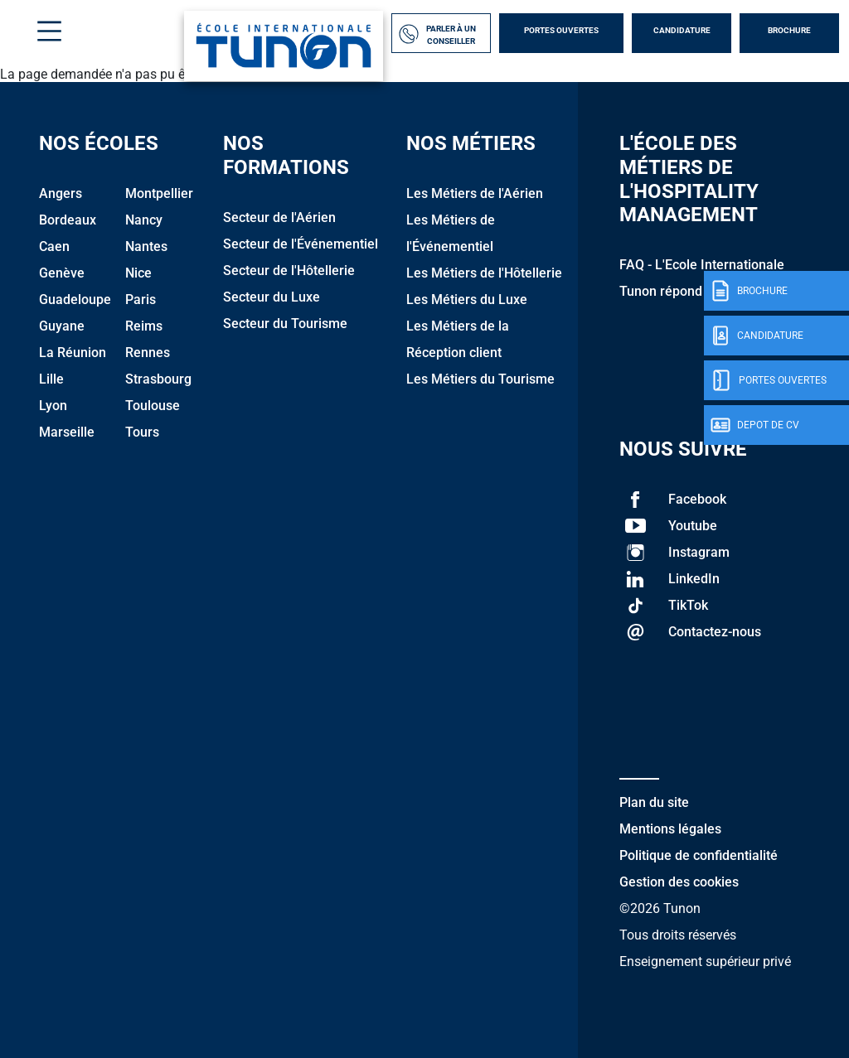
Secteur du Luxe (271, 297)
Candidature (682, 30)
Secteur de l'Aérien (279, 217)
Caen (54, 246)
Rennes (147, 352)
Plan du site (654, 802)
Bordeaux (67, 220)
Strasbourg (158, 379)
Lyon (53, 405)
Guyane (62, 326)
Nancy (144, 220)
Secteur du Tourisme (285, 323)
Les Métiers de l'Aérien (474, 193)
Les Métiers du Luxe (466, 299)
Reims (144, 326)
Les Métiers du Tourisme (480, 379)
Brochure (789, 30)
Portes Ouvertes (561, 30)
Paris (140, 299)
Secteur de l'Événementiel (300, 244)
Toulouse (152, 405)
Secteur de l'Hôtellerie (289, 270)
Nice (138, 273)
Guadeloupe (75, 299)
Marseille (67, 432)
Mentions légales (670, 829)
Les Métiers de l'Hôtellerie (484, 273)
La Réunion (72, 352)
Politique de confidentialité (698, 855)
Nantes (146, 246)
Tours (142, 432)
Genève (62, 273)
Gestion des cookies (679, 882)
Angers (60, 193)
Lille (51, 379)
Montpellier (159, 193)
